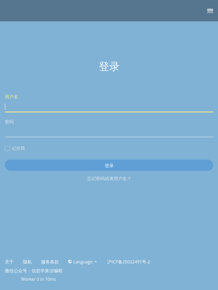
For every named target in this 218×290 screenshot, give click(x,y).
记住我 (15, 148)
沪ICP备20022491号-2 (128, 262)
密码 (109, 127)
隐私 (27, 262)
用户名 (109, 102)
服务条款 (50, 262)
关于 (9, 262)
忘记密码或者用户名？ (109, 178)
